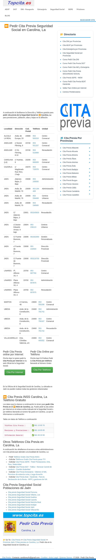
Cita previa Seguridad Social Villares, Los (24, 495)
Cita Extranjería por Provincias (74, 49)
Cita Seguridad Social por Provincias (73, 54)
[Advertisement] (28, 70)
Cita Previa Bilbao (70, 177)
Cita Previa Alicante (70, 151)
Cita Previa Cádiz (69, 188)
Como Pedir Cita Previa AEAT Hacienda (74, 82)
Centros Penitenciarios (71, 92)
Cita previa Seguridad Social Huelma (22, 497)
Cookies (44, 557)
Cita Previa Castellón (71, 195)
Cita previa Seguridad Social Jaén (21, 507)
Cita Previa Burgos (70, 180)
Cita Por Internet (15, 372)
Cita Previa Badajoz (70, 169)
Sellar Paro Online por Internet (74, 88)
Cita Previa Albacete (70, 148)
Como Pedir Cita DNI (71, 59)
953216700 (34, 259)
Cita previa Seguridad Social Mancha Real (24, 502)
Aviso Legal (53, 557)
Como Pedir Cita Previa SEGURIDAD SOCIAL (72, 72)
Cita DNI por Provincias (72, 41)
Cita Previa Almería (70, 155)
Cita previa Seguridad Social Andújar (22, 505)
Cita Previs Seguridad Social (34, 540)
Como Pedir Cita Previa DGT (74, 63)
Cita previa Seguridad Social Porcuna (22, 492)
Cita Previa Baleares (71, 173)
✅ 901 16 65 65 (38, 430)
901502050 (34, 237)
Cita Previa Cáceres (70, 184)
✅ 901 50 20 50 (38, 435)
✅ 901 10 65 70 (38, 425)
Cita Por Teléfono (42, 369)
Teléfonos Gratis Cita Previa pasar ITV (31, 459)
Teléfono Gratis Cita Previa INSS (26, 457)
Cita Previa (16, 540)
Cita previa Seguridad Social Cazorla (22, 500)
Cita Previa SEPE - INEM (72, 78)
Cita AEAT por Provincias (72, 45)
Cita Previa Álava (69, 159)
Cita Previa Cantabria (71, 191)
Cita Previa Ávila (69, 166)
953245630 (34, 213)
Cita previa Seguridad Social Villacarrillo (23, 510)
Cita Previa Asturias (70, 162)
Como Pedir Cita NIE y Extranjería (76, 67)
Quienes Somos (66, 557)
